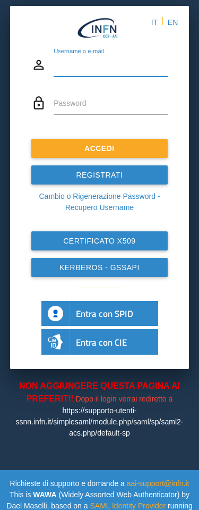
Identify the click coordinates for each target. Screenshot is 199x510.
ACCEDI (99, 148)
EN (173, 22)
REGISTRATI (99, 175)
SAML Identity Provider (128, 505)
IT (154, 22)
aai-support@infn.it (158, 483)
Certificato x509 (99, 241)
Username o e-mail (79, 51)
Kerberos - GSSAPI (99, 267)
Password (70, 103)
